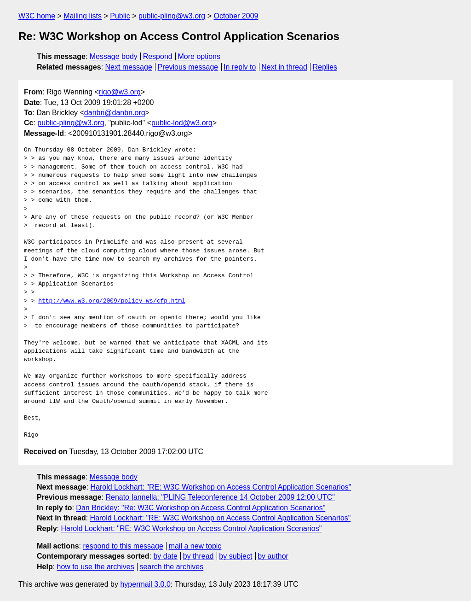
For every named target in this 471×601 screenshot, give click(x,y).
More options (199, 56)
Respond (157, 56)
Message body (114, 56)
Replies (325, 67)
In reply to (240, 67)
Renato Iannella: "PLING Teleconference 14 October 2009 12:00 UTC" (219, 497)
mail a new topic (195, 546)
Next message (128, 67)
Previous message (188, 67)
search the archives (172, 567)
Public (120, 16)
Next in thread (284, 67)
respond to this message (123, 546)
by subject (235, 556)
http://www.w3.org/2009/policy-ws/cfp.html (111, 301)
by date (165, 556)
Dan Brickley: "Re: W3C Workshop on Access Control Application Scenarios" (200, 508)
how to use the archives (95, 567)
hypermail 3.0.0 (145, 584)
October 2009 (236, 16)
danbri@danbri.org (114, 113)
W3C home (36, 16)
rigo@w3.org (120, 92)
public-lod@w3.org (182, 123)
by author (273, 556)
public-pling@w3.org (171, 16)
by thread (198, 556)
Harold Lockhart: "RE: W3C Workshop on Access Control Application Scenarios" (221, 487)
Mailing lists (82, 16)
